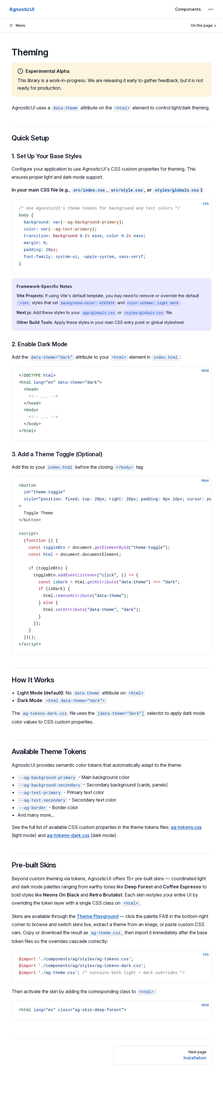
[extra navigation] (210, 9)
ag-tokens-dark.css (68, 835)
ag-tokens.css (186, 827)
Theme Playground (97, 916)
